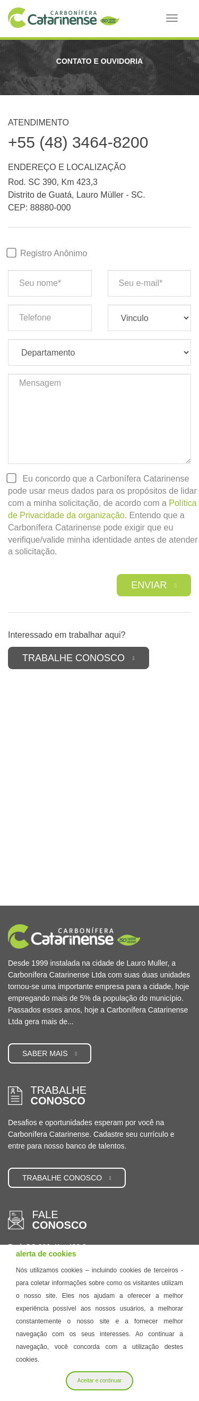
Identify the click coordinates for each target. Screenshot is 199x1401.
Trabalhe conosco (66, 1178)
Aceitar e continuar (99, 1380)
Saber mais (49, 1053)
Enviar (154, 585)
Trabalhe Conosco (78, 658)
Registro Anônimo (53, 253)
